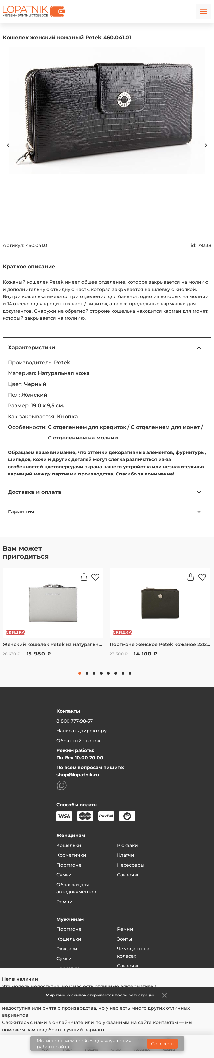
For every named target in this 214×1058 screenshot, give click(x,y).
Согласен (162, 1044)
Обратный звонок (78, 741)
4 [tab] (101, 673)
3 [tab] (94, 673)
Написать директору (81, 731)
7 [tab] (123, 673)
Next (206, 145)
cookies (84, 1041)
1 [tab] (79, 673)
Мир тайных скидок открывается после (100, 995)
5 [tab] (108, 673)
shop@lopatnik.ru (77, 775)
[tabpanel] (53, 617)
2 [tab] (87, 673)
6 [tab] (115, 673)
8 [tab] (130, 673)
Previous (8, 145)
